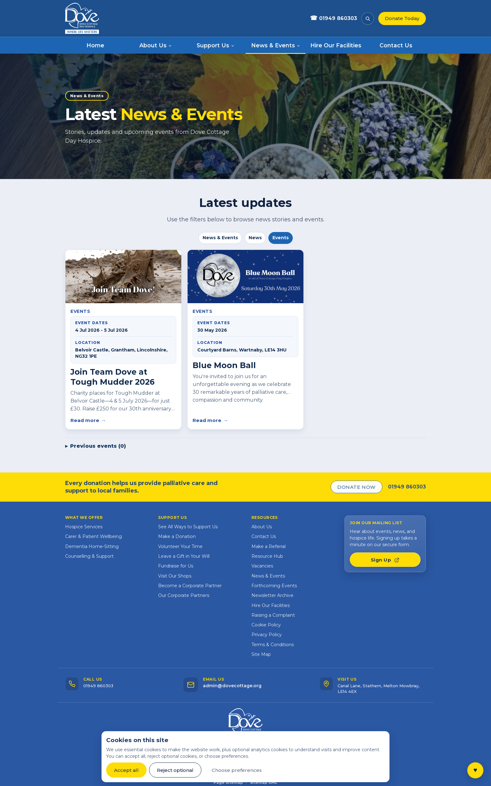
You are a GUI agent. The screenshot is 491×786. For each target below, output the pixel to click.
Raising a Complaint (273, 615)
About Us (261, 527)
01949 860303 (407, 487)
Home (95, 45)
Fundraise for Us (175, 566)
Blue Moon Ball (224, 365)
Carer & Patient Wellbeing (93, 536)
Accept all (126, 770)
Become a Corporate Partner (190, 585)
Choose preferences (237, 770)
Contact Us (396, 45)
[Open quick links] (475, 770)
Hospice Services (83, 527)
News (255, 237)
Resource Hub (267, 556)
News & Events (220, 237)
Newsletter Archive (272, 595)
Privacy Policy (266, 634)
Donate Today (402, 18)
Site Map (261, 654)
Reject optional (175, 770)
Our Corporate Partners (183, 595)
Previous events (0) (98, 446)
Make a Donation (177, 536)
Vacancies (262, 566)
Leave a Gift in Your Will (183, 556)
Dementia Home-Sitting (92, 546)
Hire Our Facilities (335, 45)
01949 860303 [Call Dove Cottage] (333, 18)
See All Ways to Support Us (188, 527)
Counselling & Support (89, 556)
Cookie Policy (266, 625)
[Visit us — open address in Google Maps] (372, 685)
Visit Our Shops (174, 576)
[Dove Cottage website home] (84, 18)
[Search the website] (367, 18)
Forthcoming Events (274, 585)
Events (280, 237)
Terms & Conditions (272, 644)
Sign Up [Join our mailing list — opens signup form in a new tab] (385, 560)
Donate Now (356, 487)
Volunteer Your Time (180, 546)
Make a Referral (268, 546)
